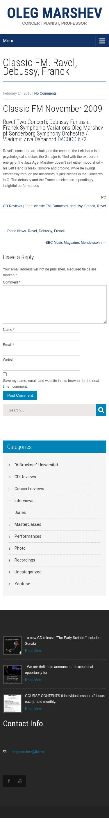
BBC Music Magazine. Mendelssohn (76, 243)
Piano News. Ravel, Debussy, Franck (34, 231)
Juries (20, 519)
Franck (89, 206)
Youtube (22, 590)
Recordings (25, 567)
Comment (11, 282)
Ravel (101, 206)
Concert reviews (29, 495)
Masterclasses (28, 531)
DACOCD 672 (72, 139)
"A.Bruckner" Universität (36, 472)
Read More (33, 658)
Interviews (24, 507)
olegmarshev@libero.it (29, 759)
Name (9, 337)
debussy (76, 206)
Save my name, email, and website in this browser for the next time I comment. (51, 391)
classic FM (42, 206)
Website (9, 367)
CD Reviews (12, 206)
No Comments (45, 93)
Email (8, 352)
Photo (20, 555)
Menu (9, 40)
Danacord (60, 206)
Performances (28, 543)
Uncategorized (28, 579)
